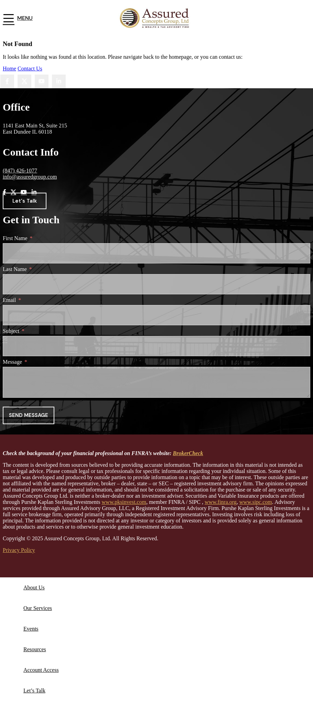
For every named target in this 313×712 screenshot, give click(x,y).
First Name (15, 238)
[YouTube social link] (41, 81)
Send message (28, 415)
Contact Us (30, 68)
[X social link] (24, 81)
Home (9, 68)
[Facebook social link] (7, 81)
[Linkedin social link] (59, 81)
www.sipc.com (255, 502)
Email (9, 300)
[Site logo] (156, 32)
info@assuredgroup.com (30, 177)
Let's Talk (24, 200)
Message (12, 362)
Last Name (15, 269)
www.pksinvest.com (124, 502)
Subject (11, 331)
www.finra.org (221, 502)
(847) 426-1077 (20, 170)
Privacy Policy (19, 550)
